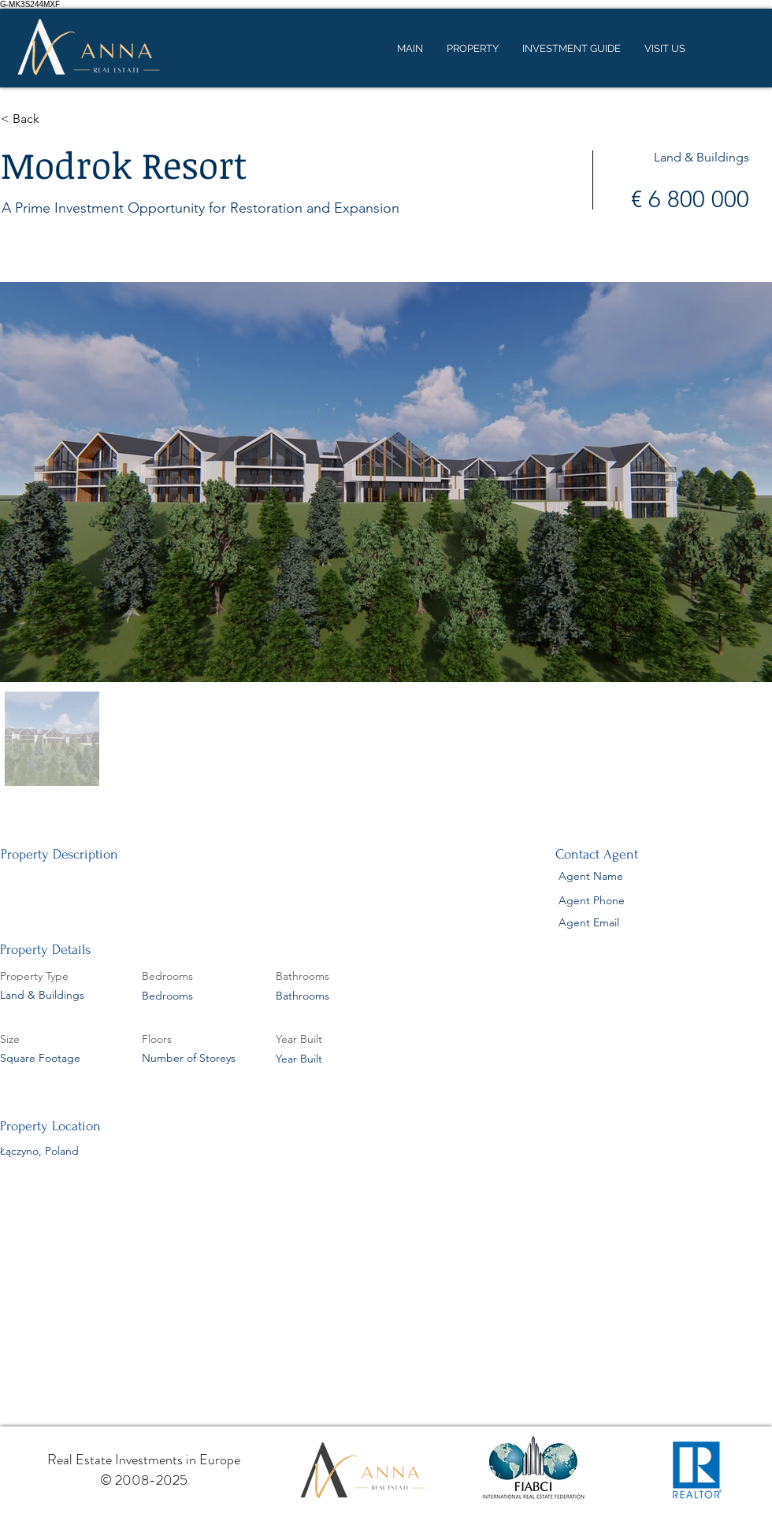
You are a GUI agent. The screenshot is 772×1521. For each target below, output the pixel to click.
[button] (57, 119)
